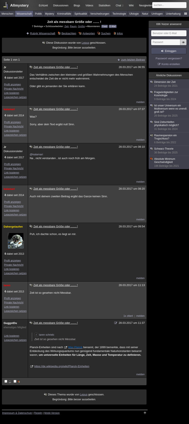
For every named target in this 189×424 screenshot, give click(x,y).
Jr (5, 67)
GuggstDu (10, 323)
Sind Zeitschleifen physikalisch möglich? (169, 126)
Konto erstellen (171, 64)
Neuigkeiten (145, 5)
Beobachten (68, 33)
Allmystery (19, 5)
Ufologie (134, 13)
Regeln (38, 412)
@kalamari (36, 154)
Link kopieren (11, 93)
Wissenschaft (24, 13)
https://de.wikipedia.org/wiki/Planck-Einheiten (61, 366)
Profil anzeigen (12, 84)
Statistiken (104, 5)
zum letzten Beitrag (133, 59)
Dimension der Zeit (169, 84)
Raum (73, 26)
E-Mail (113, 26)
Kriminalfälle (64, 13)
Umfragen (157, 13)
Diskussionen (60, 5)
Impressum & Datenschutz (17, 412)
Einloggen (170, 51)
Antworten (88, 33)
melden (140, 102)
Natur (145, 13)
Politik (38, 13)
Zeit (66, 26)
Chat (119, 5)
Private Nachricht (13, 88)
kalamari (9, 109)
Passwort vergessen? (169, 58)
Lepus (85, 42)
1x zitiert (128, 315)
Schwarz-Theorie (169, 150)
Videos (89, 5)
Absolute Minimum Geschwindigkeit (169, 162)
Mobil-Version (52, 412)
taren (7, 285)
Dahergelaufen (13, 226)
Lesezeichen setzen (15, 97)
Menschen (7, 13)
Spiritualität (80, 13)
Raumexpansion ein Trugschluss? (169, 139)
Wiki (131, 5)
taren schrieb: (44, 334)
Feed (104, 26)
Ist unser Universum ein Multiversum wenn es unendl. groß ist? (169, 110)
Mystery (49, 13)
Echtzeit (43, 5)
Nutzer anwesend (168, 24)
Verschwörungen (99, 13)
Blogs (77, 5)
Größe (81, 26)
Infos (120, 33)
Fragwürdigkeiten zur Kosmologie (169, 96)
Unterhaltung (173, 13)
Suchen (105, 33)
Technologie (119, 13)
